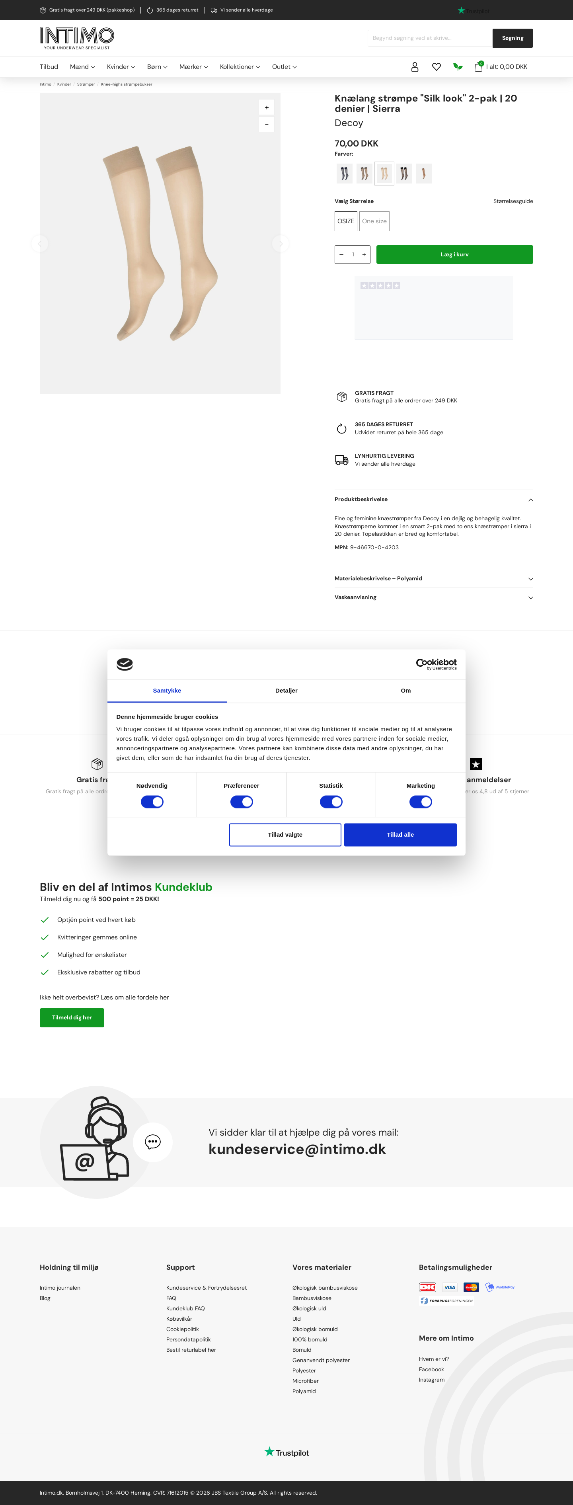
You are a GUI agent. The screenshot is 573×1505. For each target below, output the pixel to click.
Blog (45, 1298)
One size (374, 221)
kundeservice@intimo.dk (297, 1149)
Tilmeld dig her (72, 1017)
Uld (296, 1318)
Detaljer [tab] (286, 690)
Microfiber (305, 1380)
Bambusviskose (311, 1298)
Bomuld (302, 1349)
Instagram (431, 1379)
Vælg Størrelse (354, 201)
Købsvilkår (179, 1318)
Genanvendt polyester (321, 1360)
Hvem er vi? (434, 1359)
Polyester (304, 1370)
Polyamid (304, 1391)
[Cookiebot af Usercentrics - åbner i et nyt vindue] (422, 664)
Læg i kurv (455, 254)
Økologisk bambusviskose (325, 1287)
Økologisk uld (309, 1308)
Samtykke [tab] (167, 690)
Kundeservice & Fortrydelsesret (206, 1287)
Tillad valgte (285, 835)
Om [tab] (406, 690)
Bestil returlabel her (191, 1349)
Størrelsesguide (513, 201)
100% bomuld (309, 1339)
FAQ (171, 1298)
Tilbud (49, 66)
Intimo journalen (60, 1287)
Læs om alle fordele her (135, 997)
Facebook (431, 1369)
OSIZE (346, 221)
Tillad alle (400, 835)
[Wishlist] (436, 67)
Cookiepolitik (182, 1329)
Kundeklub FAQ (185, 1308)
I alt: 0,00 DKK (501, 66)
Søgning (513, 37)
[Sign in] (415, 67)
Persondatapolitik (188, 1339)
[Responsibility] (458, 67)
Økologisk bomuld (315, 1329)
